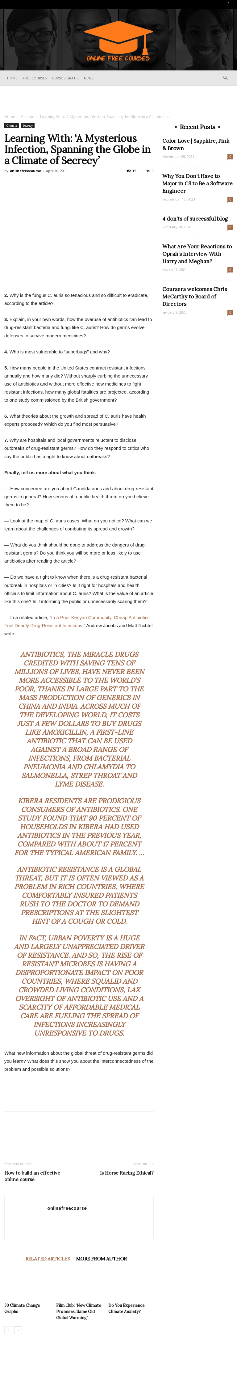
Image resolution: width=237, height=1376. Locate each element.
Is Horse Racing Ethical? (127, 1173)
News (88, 78)
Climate (27, 116)
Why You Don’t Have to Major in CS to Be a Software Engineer (197, 183)
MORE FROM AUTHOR (101, 1259)
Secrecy (28, 125)
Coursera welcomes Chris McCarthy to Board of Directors (194, 296)
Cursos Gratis (65, 78)
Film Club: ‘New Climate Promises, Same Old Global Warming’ (78, 1311)
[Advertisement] (118, 99)
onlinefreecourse (25, 170)
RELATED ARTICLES (47, 1259)
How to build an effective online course (32, 1176)
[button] (225, 78)
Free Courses (35, 78)
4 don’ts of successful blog (195, 218)
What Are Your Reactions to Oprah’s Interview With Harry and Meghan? (197, 254)
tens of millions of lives (74, 667)
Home (12, 78)
